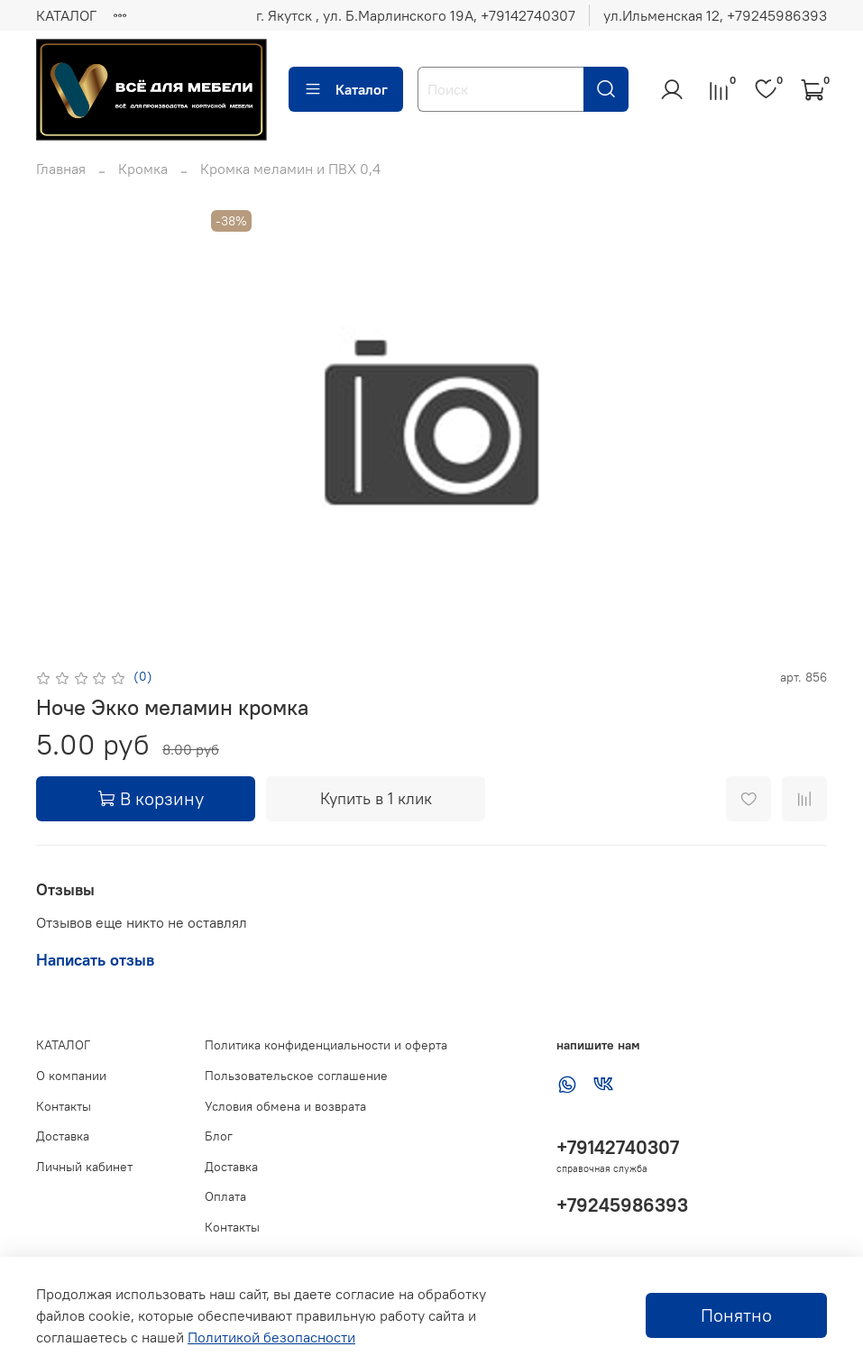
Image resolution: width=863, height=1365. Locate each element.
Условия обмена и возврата (285, 1106)
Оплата (225, 1196)
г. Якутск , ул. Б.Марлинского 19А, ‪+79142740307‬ (415, 15)
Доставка (62, 1136)
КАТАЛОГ (66, 15)
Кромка (143, 169)
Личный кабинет (84, 1167)
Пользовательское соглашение (296, 1075)
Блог (219, 1136)
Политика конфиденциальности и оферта (326, 1045)
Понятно (736, 1315)
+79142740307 (617, 1147)
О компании (71, 1075)
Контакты (63, 1106)
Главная (61, 169)
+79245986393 (622, 1205)
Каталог (346, 89)
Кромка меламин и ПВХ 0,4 (290, 169)
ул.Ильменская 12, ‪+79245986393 (715, 15)
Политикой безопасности (271, 1337)
